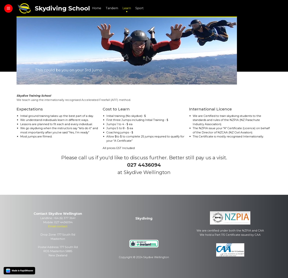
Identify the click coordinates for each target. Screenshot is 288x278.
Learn (127, 8)
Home (96, 8)
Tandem (112, 8)
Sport (139, 8)
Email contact (57, 226)
